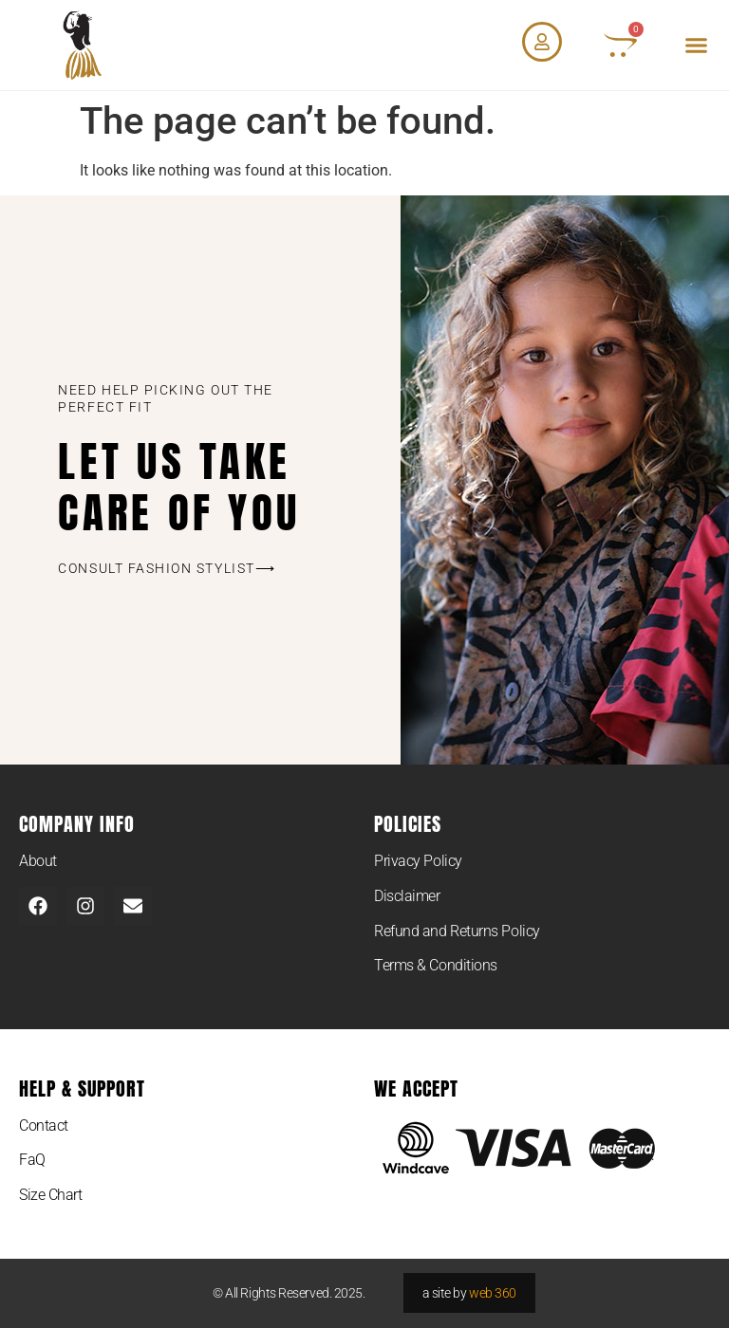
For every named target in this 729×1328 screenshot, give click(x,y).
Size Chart (51, 1195)
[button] (697, 46)
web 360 (492, 1292)
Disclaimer (407, 896)
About (38, 861)
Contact (43, 1125)
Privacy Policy (418, 861)
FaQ (32, 1160)
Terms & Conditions (435, 965)
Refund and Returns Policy (457, 931)
